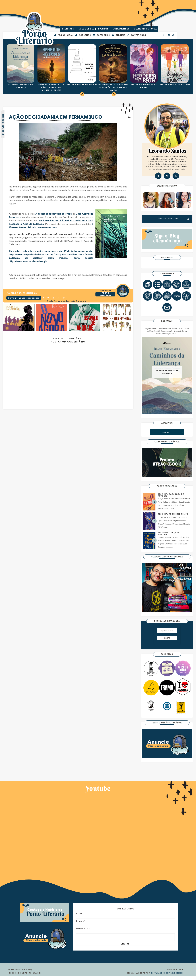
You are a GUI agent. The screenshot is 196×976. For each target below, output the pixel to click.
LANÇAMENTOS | (122, 28)
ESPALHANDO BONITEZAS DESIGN (167, 973)
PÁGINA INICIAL (63, 34)
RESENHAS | (68, 28)
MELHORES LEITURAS (145, 28)
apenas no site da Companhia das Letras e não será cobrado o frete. (45, 234)
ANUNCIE (118, 34)
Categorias (101, 34)
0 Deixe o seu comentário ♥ (23, 293)
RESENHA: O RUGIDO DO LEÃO (175, 84)
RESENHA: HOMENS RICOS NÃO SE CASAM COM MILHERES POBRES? (51, 87)
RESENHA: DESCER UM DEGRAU (82, 84)
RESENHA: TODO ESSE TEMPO (173, 514)
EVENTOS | (104, 28)
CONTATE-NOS (136, 34)
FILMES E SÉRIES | (86, 28)
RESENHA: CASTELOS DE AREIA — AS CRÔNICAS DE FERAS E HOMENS (113, 87)
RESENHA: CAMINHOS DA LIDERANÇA (167, 372)
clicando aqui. (58, 278)
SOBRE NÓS (83, 34)
